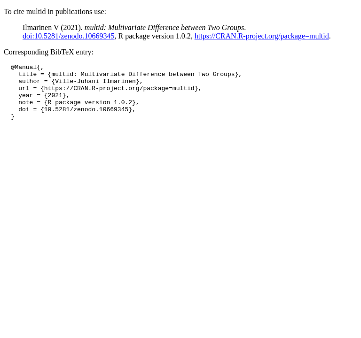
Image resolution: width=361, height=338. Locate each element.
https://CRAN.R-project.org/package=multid (262, 36)
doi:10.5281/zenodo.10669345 (69, 36)
